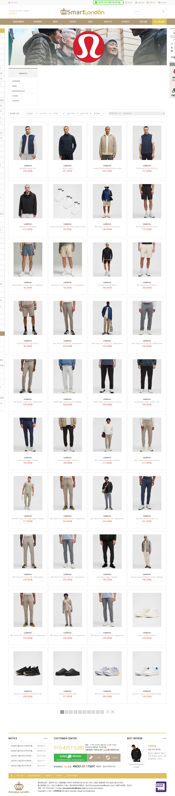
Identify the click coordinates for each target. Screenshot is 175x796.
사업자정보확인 (72, 776)
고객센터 (164, 3)
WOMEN (16, 81)
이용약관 (48, 776)
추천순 (55, 113)
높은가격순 (84, 113)
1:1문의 (105, 750)
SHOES (15, 96)
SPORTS (15, 101)
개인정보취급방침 (34, 776)
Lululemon (23, 73)
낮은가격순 (71, 113)
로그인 (130, 3)
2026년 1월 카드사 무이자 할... (22, 751)
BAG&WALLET (18, 91)
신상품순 (29, 113)
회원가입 (141, 3)
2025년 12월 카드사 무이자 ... (22, 756)
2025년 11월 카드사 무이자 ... (22, 761)
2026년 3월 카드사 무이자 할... (22, 746)
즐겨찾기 (14, 3)
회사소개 (20, 776)
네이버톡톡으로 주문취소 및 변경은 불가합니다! (70, 758)
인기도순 (43, 113)
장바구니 (152, 3)
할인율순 (97, 113)
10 (102, 712)
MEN (14, 86)
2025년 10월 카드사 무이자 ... (22, 766)
